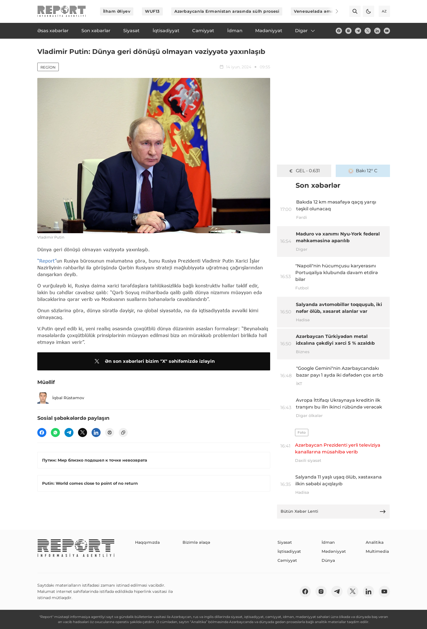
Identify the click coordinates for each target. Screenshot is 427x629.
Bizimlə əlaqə (196, 542)
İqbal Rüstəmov (60, 398)
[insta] (348, 31)
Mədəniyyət (334, 551)
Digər (305, 31)
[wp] (55, 432)
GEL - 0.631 (304, 171)
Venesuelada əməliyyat (320, 11)
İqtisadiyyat (289, 551)
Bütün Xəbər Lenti (333, 511)
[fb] (339, 31)
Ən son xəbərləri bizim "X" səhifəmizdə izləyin (153, 361)
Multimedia (377, 551)
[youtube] (387, 31)
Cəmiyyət (287, 560)
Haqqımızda (147, 542)
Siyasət (285, 542)
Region (48, 67)
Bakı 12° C (363, 171)
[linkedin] (377, 31)
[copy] (123, 432)
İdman (328, 542)
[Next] (333, 11)
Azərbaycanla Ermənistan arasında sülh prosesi (226, 11)
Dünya (328, 560)
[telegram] (358, 31)
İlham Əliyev (117, 11)
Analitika (374, 542)
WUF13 (152, 11)
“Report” (47, 260)
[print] (109, 432)
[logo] (61, 11)
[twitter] (368, 31)
